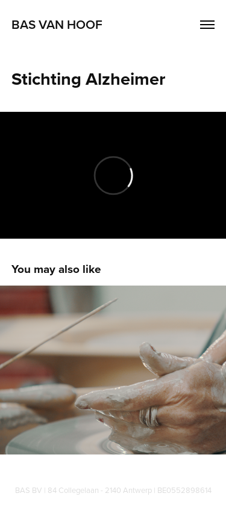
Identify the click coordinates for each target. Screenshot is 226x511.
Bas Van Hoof (56, 24)
